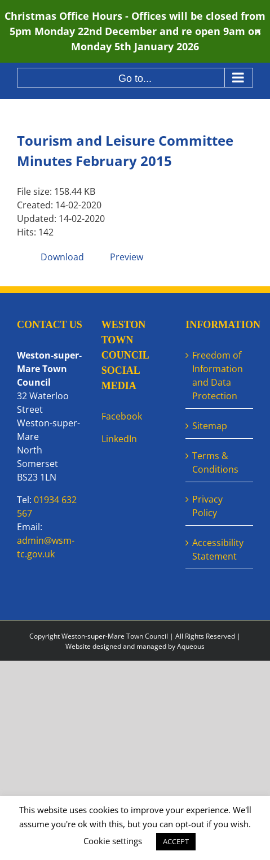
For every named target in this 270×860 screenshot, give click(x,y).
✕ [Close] (258, 31)
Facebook (121, 416)
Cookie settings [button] (112, 840)
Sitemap (209, 426)
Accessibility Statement (218, 549)
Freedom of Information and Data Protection (217, 375)
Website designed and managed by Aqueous (135, 646)
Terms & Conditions (215, 462)
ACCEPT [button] (176, 841)
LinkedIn (119, 439)
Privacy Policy (207, 506)
